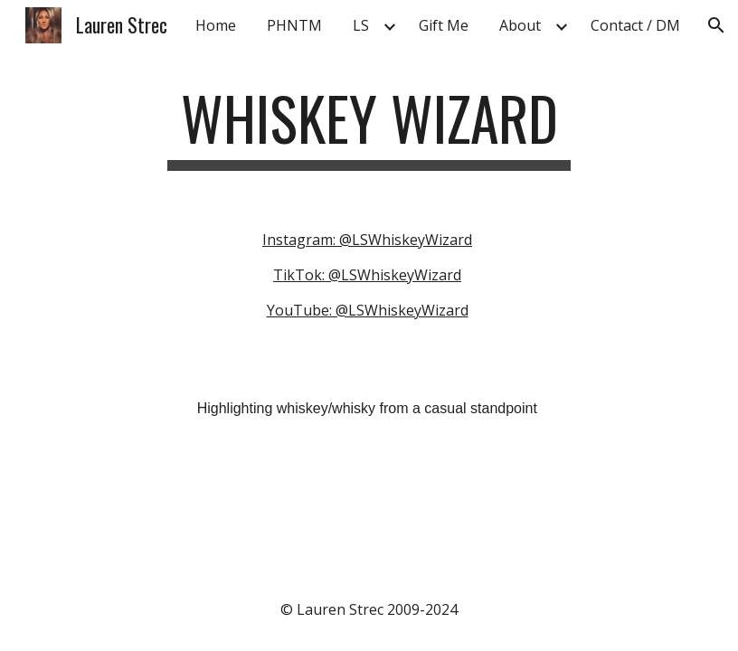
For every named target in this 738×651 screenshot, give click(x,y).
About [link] (520, 25)
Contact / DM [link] (635, 25)
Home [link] (215, 25)
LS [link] (361, 25)
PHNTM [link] (294, 25)
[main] (369, 127)
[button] (716, 25)
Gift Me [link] (443, 25)
